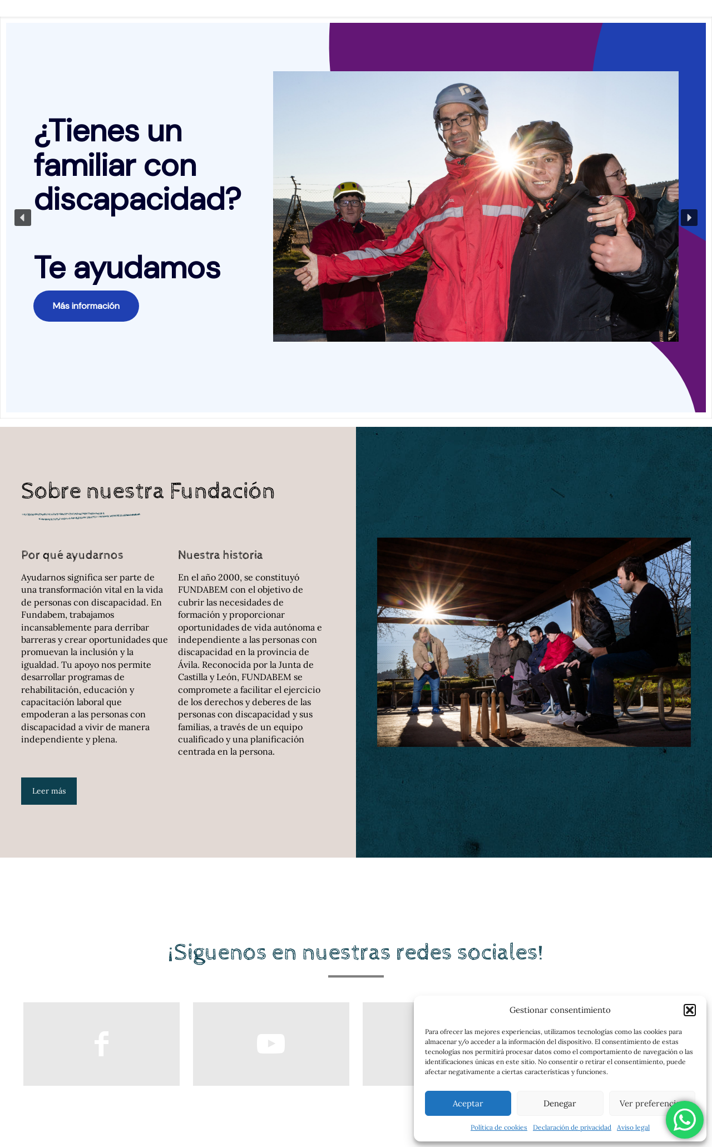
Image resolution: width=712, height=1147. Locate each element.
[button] (689, 1010)
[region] (356, 217)
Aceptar (468, 1103)
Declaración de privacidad (572, 1127)
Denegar (559, 1103)
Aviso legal (633, 1127)
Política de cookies (499, 1127)
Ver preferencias (652, 1103)
